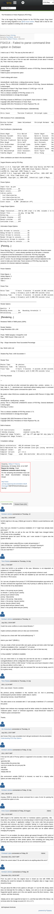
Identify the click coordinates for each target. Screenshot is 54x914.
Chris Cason (5, 811)
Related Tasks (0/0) (21, 504)
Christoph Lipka (6, 853)
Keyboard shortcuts (8, 907)
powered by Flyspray (45, 910)
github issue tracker (28, 21)
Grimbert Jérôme (6, 514)
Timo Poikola (9, 37)
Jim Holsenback (6, 729)
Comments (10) (7, 504)
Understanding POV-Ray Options (11, 738)
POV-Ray (13, 35)
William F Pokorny (12, 39)
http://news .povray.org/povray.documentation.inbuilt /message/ (14, 484)
